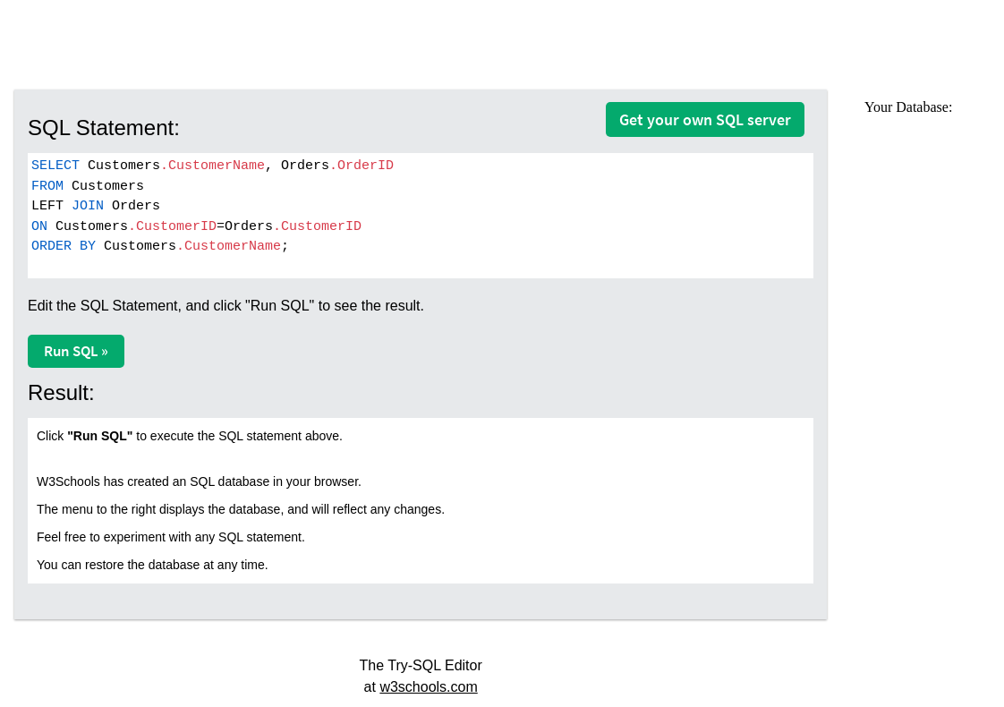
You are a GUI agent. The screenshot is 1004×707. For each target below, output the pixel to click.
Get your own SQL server (705, 119)
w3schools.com (428, 686)
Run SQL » (76, 351)
